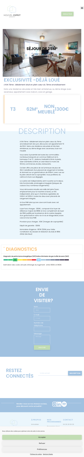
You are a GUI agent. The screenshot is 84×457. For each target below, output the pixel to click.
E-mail (36, 314)
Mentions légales (48, 454)
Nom (36, 306)
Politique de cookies (36, 454)
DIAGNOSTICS (21, 249)
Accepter (42, 437)
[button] (82, 8)
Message (38, 333)
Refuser (42, 443)
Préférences (42, 449)
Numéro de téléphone (38, 324)
